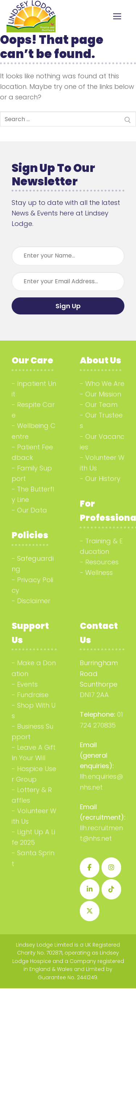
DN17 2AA (94, 694)
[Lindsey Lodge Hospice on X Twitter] (89, 911)
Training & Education (101, 546)
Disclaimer (33, 600)
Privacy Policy (32, 585)
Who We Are (104, 383)
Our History (102, 478)
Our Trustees (101, 420)
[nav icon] (116, 16)
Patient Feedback (32, 452)
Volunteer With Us (102, 463)
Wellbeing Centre (33, 431)
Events (27, 684)
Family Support (32, 473)
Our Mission (103, 394)
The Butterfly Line (33, 494)
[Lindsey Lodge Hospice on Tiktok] (111, 889)
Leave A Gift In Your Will (33, 752)
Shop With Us (33, 710)
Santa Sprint (33, 858)
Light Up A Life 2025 (33, 837)
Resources (102, 562)
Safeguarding (33, 563)
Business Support (32, 731)
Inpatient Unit (34, 389)
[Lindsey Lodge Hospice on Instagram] (111, 867)
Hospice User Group (34, 774)
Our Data (32, 510)
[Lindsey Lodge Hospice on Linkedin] (89, 889)
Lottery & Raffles (32, 795)
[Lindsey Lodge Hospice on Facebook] (89, 867)
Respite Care (33, 410)
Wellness (99, 572)
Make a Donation (34, 668)
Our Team (101, 404)
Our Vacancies (102, 442)
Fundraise (33, 694)
